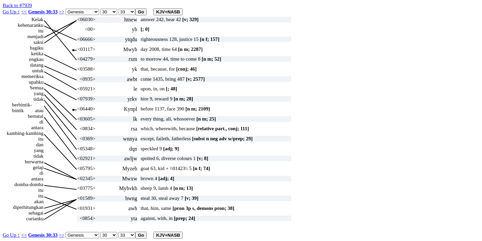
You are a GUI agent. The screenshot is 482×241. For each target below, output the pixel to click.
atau (39, 110)
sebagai (36, 213)
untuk (38, 70)
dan (40, 144)
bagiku (37, 48)
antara (37, 127)
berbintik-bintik (22, 105)
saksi (38, 42)
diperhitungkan (28, 207)
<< (24, 11)
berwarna (34, 161)
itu (41, 30)
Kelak (37, 19)
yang (39, 93)
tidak (38, 99)
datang (37, 65)
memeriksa (32, 76)
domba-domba (29, 184)
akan (39, 201)
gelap (38, 167)
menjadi (35, 36)
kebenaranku (31, 25)
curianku (35, 218)
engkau (36, 59)
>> (62, 11)
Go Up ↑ (11, 11)
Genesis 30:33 (43, 11)
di (41, 122)
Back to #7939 (17, 5)
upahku (36, 82)
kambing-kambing (25, 133)
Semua (37, 87)
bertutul (36, 116)
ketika (37, 53)
